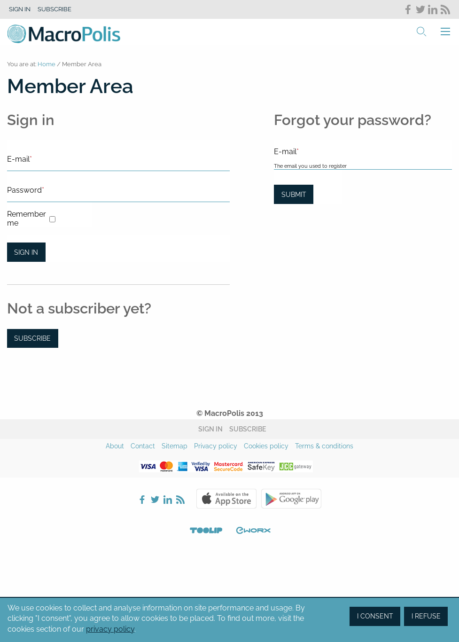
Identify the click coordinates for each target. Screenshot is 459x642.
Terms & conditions (324, 446)
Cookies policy (266, 446)
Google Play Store (291, 499)
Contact (143, 446)
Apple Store (226, 499)
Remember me (26, 218)
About (115, 446)
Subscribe (54, 9)
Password (25, 190)
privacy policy (110, 629)
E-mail (19, 159)
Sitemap (174, 446)
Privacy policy (215, 446)
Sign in (20, 9)
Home (46, 64)
